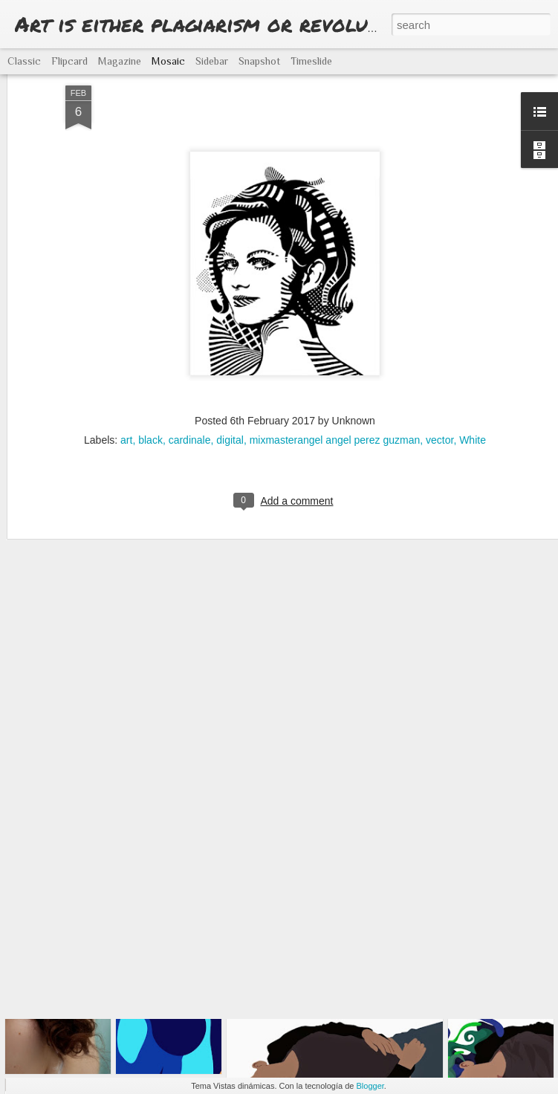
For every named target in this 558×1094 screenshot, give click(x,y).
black (150, 349)
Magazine (119, 61)
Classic (24, 61)
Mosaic (168, 61)
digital (230, 349)
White (472, 349)
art (126, 349)
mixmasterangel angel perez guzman (335, 349)
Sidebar (211, 61)
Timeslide (311, 61)
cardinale (190, 349)
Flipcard (69, 61)
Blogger (370, 1085)
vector (439, 349)
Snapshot (259, 61)
